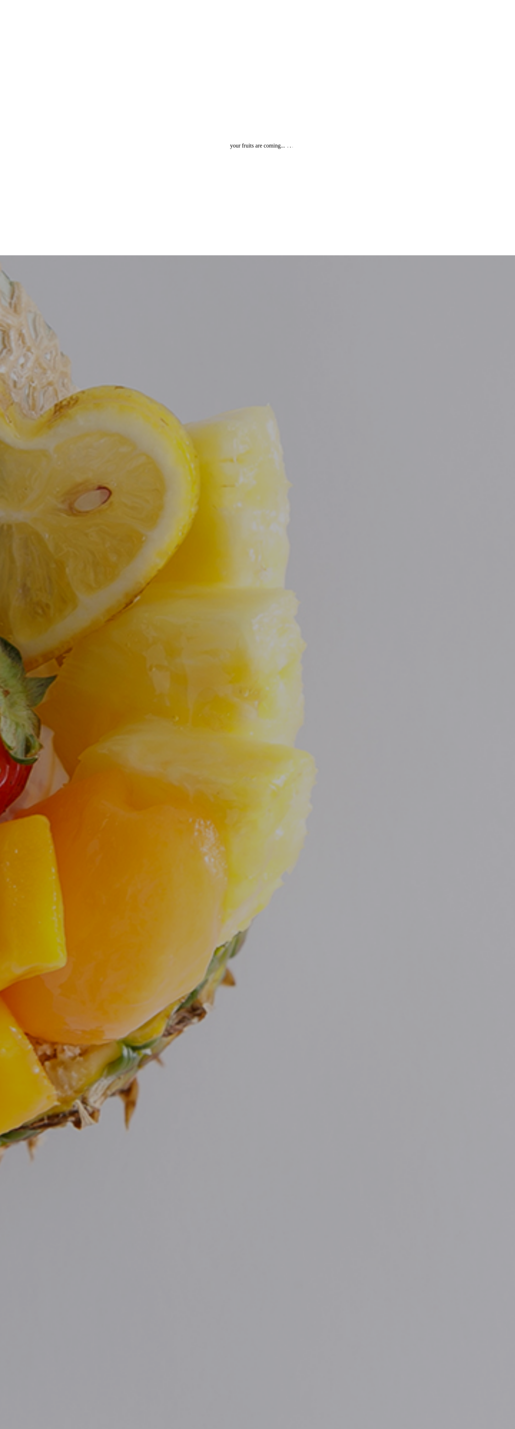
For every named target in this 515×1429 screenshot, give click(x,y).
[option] (257, 714)
